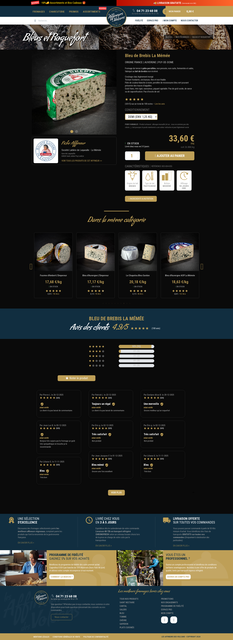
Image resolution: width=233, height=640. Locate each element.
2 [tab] (106, 303)
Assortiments (91, 11)
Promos (74, 11)
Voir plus (116, 492)
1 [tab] (103, 303)
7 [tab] (120, 303)
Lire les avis (160, 103)
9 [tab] (126, 303)
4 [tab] (112, 303)
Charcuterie (57, 11)
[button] (63, 2)
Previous (31, 266)
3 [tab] (109, 303)
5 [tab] (115, 303)
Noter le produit (76, 378)
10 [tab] (129, 303)
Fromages (39, 11)
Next (201, 266)
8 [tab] (123, 303)
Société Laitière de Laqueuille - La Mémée (81, 150)
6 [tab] (117, 303)
